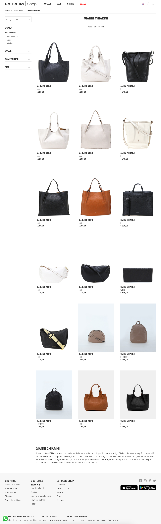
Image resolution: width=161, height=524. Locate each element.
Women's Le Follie (12, 484)
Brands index (10, 492)
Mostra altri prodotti (95, 26)
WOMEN (8, 28)
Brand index (18, 11)
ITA (98, 520)
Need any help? (37, 488)
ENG (101, 520)
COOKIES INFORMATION (77, 516)
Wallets (10, 43)
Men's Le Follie (11, 488)
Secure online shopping (41, 496)
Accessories (10, 32)
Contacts (60, 500)
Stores (60, 496)
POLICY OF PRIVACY (50, 516)
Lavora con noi (63, 488)
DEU (104, 520)
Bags (9, 40)
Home (7, 11)
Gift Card (9, 496)
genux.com (91, 520)
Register (34, 492)
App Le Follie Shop (13, 500)
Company (61, 484)
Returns (34, 504)
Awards (60, 492)
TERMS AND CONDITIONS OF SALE (19, 516)
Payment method (38, 500)
